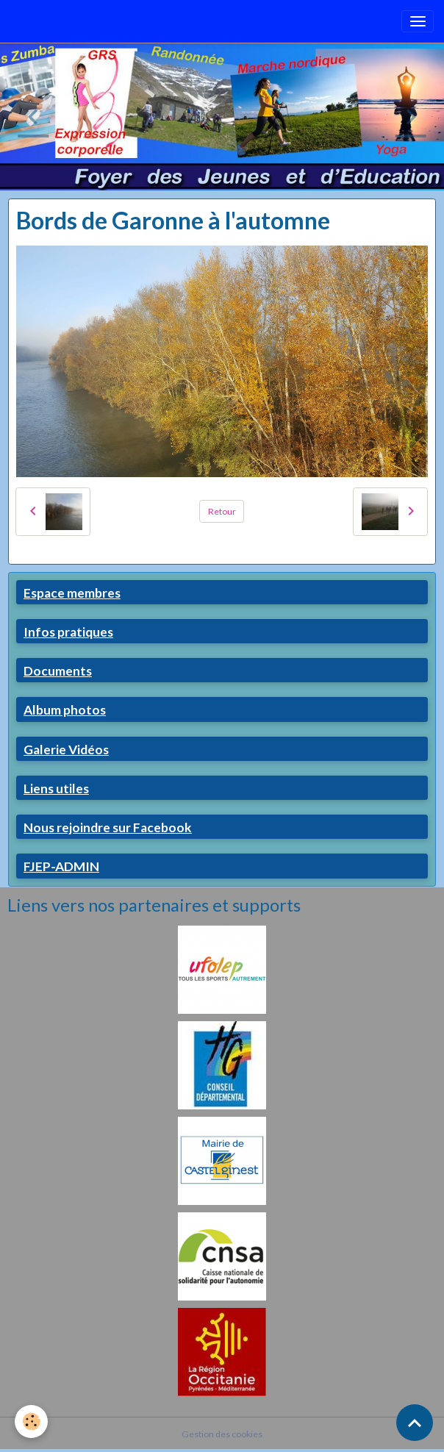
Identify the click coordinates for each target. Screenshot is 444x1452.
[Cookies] (31, 1421)
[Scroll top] (414, 1422)
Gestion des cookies (222, 1434)
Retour (222, 511)
